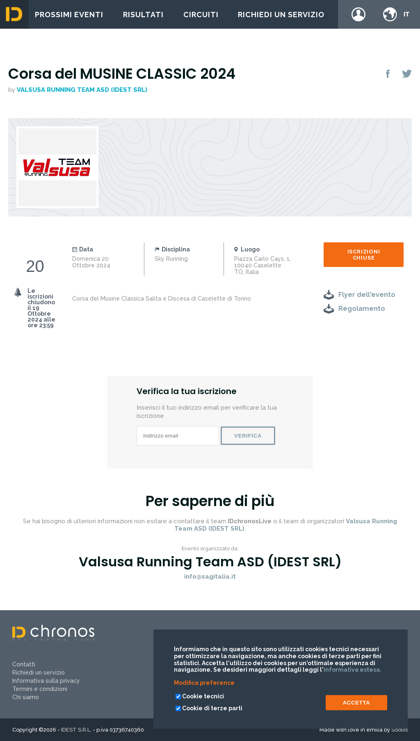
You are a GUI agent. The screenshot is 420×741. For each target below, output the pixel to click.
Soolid (399, 730)
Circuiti (201, 14)
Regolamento (361, 308)
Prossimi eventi (69, 14)
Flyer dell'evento (366, 295)
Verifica (248, 436)
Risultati (143, 14)
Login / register (358, 14)
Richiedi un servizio (281, 14)
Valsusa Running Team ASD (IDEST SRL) (82, 89)
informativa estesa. (352, 669)
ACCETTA (356, 703)
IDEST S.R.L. (76, 730)
